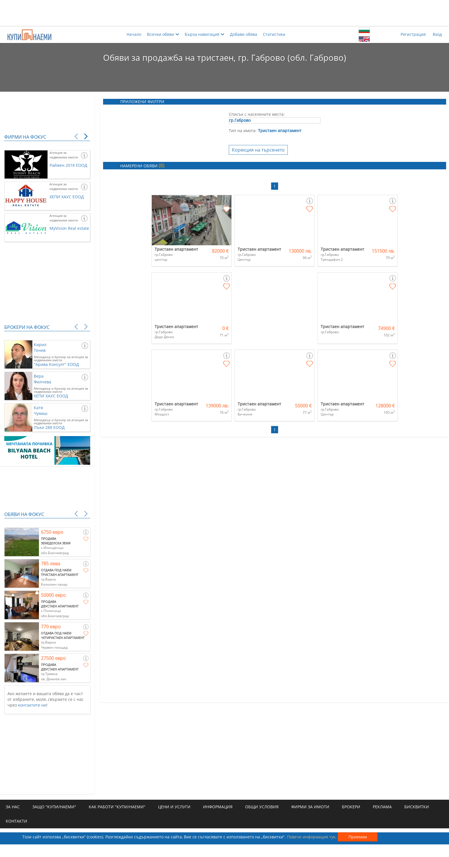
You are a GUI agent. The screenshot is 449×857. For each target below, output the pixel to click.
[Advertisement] (224, 13)
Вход (437, 34)
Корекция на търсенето (258, 150)
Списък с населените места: (257, 114)
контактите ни (32, 705)
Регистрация (413, 34)
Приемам (357, 837)
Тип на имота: (243, 130)
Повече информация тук (311, 837)
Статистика (274, 34)
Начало (134, 34)
